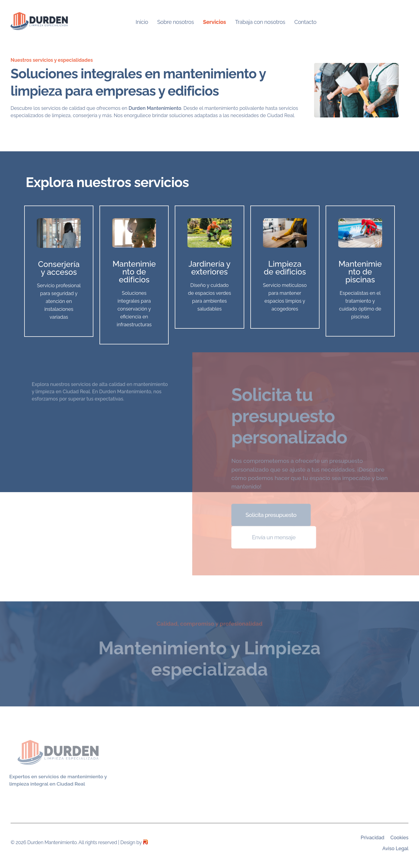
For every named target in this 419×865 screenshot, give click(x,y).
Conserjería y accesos (59, 268)
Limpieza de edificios (285, 267)
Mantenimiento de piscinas (360, 271)
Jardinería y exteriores (210, 267)
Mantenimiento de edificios (134, 271)
